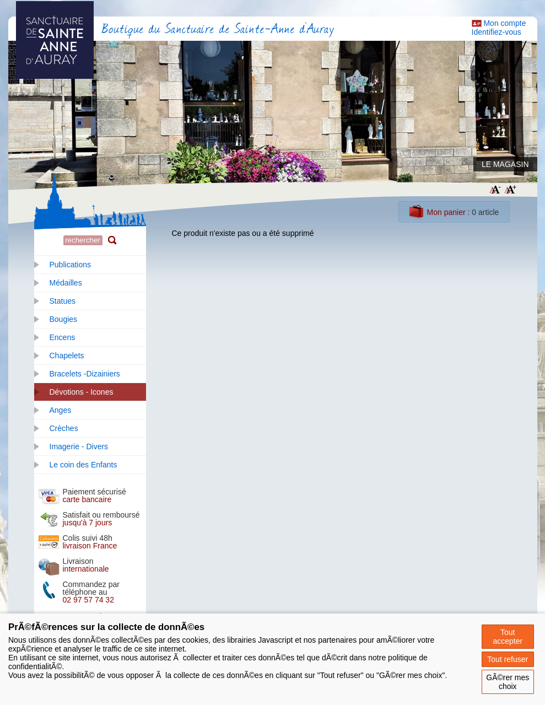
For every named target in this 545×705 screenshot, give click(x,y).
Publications (70, 264)
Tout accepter (507, 636)
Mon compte (504, 23)
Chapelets (67, 355)
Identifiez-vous (496, 32)
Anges (61, 410)
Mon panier (446, 212)
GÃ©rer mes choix (507, 682)
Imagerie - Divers (79, 446)
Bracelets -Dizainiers (85, 373)
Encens (62, 337)
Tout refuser (507, 659)
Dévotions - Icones (82, 392)
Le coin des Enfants (83, 464)
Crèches (64, 428)
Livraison (86, 565)
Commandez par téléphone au (91, 592)
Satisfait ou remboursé (101, 518)
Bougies (64, 319)
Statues (62, 301)
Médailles (66, 282)
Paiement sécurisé (94, 495)
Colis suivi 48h (90, 542)
